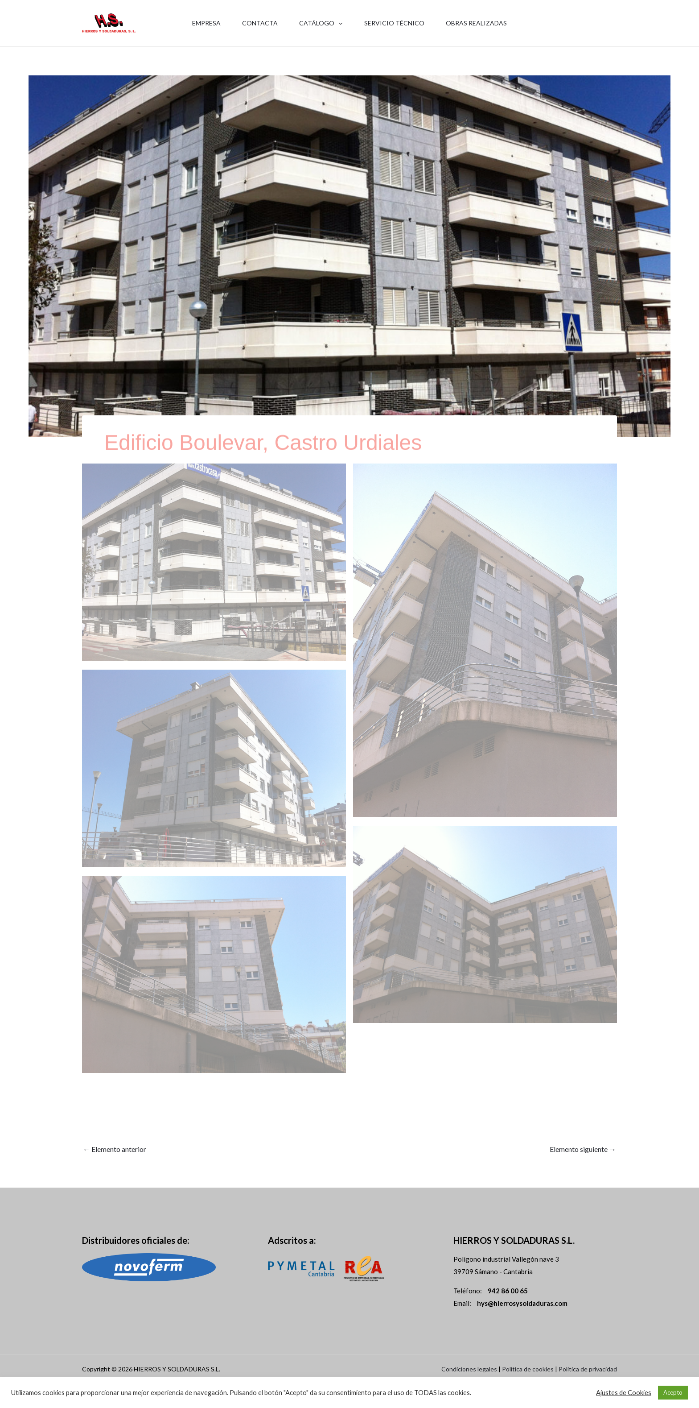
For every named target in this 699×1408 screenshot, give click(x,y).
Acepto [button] (673, 1392)
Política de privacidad (588, 1369)
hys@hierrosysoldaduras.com (522, 1303)
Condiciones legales (469, 1369)
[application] (338, 23)
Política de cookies (528, 1369)
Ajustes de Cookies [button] (623, 1392)
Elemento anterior (114, 1149)
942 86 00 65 (595, 29)
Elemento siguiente (583, 1149)
